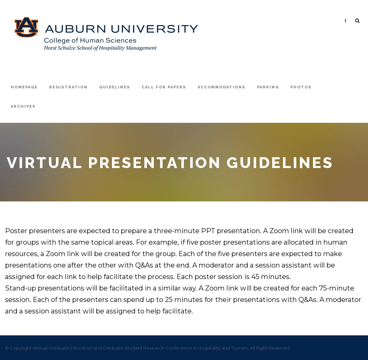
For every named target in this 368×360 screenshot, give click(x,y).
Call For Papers (164, 87)
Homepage (24, 87)
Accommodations (222, 87)
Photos (301, 87)
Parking (268, 87)
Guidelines (114, 87)
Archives (23, 106)
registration (68, 87)
